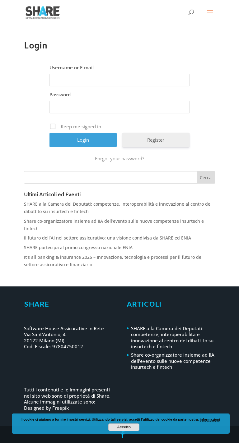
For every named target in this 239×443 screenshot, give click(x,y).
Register (155, 140)
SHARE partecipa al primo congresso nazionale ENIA (78, 247)
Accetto (124, 427)
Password (60, 94)
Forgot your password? (119, 158)
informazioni (210, 419)
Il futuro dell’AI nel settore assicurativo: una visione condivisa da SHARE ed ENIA (107, 238)
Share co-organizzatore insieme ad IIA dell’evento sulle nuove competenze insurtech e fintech (172, 361)
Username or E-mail (71, 67)
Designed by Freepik (46, 408)
